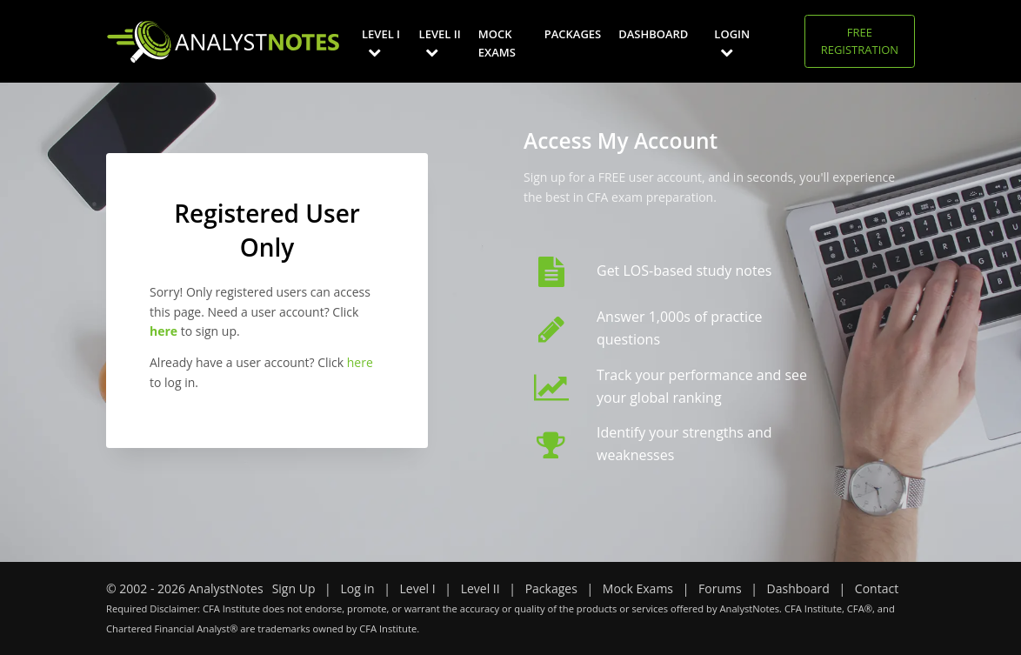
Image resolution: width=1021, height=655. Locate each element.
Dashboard (653, 34)
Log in (357, 588)
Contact (876, 588)
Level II (440, 42)
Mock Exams (497, 43)
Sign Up (294, 588)
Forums (720, 588)
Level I (381, 42)
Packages (572, 34)
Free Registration (859, 40)
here (360, 362)
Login (732, 42)
